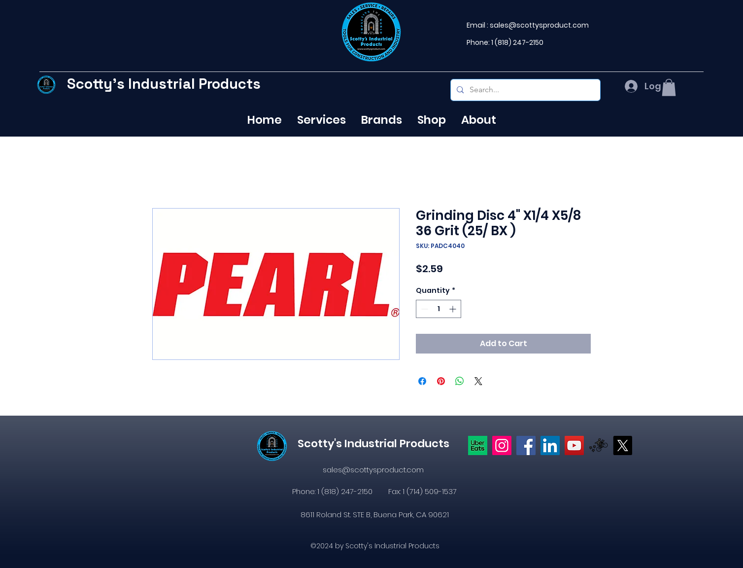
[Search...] (524, 90)
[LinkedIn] (550, 445)
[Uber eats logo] (477, 445)
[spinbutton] (438, 309)
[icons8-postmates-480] (598, 445)
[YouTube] (574, 445)
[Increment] (453, 309)
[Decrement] (423, 309)
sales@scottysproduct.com (539, 25)
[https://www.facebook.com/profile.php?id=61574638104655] (526, 445)
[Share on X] (478, 381)
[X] (622, 445)
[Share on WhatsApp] (460, 381)
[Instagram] (501, 445)
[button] (669, 87)
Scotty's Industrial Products (164, 83)
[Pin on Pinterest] (441, 381)
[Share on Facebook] (422, 381)
